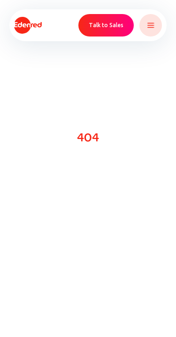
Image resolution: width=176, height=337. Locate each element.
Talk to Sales (106, 25)
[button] (150, 25)
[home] (28, 25)
